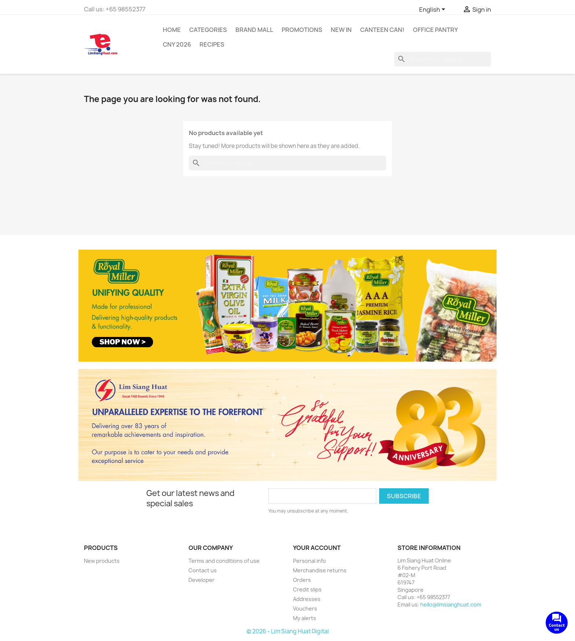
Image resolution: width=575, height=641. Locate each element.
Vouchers (305, 608)
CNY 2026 (177, 44)
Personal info (309, 560)
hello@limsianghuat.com (450, 604)
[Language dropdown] (433, 10)
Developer (201, 579)
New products (102, 560)
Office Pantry (435, 30)
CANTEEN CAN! (382, 30)
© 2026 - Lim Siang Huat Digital (287, 631)
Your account (317, 548)
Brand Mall (254, 30)
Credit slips (307, 589)
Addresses (307, 598)
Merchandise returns (320, 570)
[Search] (442, 59)
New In (341, 30)
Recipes (211, 44)
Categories (208, 30)
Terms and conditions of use (224, 560)
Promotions (302, 30)
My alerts (304, 618)
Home (172, 30)
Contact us (202, 570)
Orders (302, 579)
